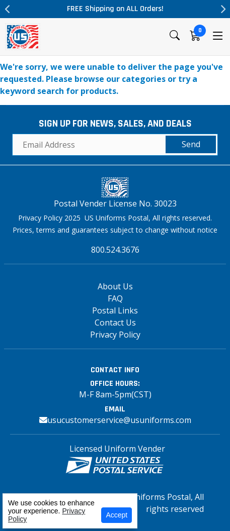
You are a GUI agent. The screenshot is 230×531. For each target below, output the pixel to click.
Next (222, 9)
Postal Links (115, 310)
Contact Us (115, 322)
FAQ (115, 298)
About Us (115, 286)
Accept (116, 515)
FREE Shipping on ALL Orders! (115, 9)
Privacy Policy (115, 334)
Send (191, 144)
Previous (8, 9)
